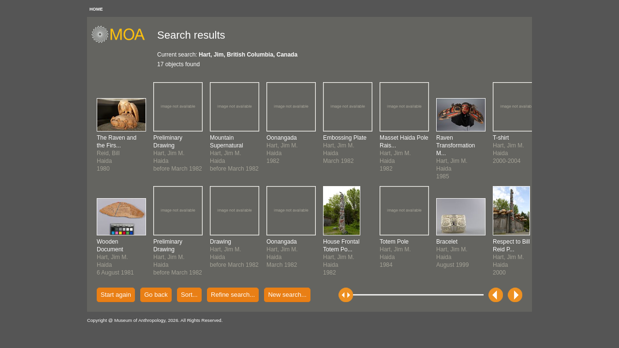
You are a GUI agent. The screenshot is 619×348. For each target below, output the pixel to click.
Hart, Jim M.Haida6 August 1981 (115, 257)
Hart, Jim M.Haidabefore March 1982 (177, 153)
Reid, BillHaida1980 (116, 153)
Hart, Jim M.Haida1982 (341, 257)
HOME (96, 9)
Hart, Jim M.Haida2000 (511, 257)
